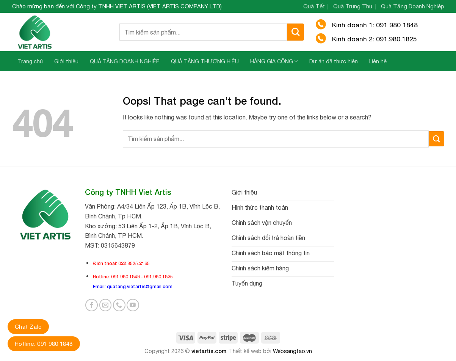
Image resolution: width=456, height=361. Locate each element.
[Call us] (119, 305)
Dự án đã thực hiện (333, 61)
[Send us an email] (105, 305)
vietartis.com (208, 351)
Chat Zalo (28, 326)
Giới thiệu (66, 61)
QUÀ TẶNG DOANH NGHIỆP (125, 61)
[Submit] (295, 32)
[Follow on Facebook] (91, 305)
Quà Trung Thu (352, 6)
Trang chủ (30, 61)
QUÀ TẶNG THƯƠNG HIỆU (205, 61)
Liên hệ (378, 61)
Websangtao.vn (292, 351)
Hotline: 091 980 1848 (44, 344)
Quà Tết (314, 6)
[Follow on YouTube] (133, 305)
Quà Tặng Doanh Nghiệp (412, 6)
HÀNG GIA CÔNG (274, 61)
